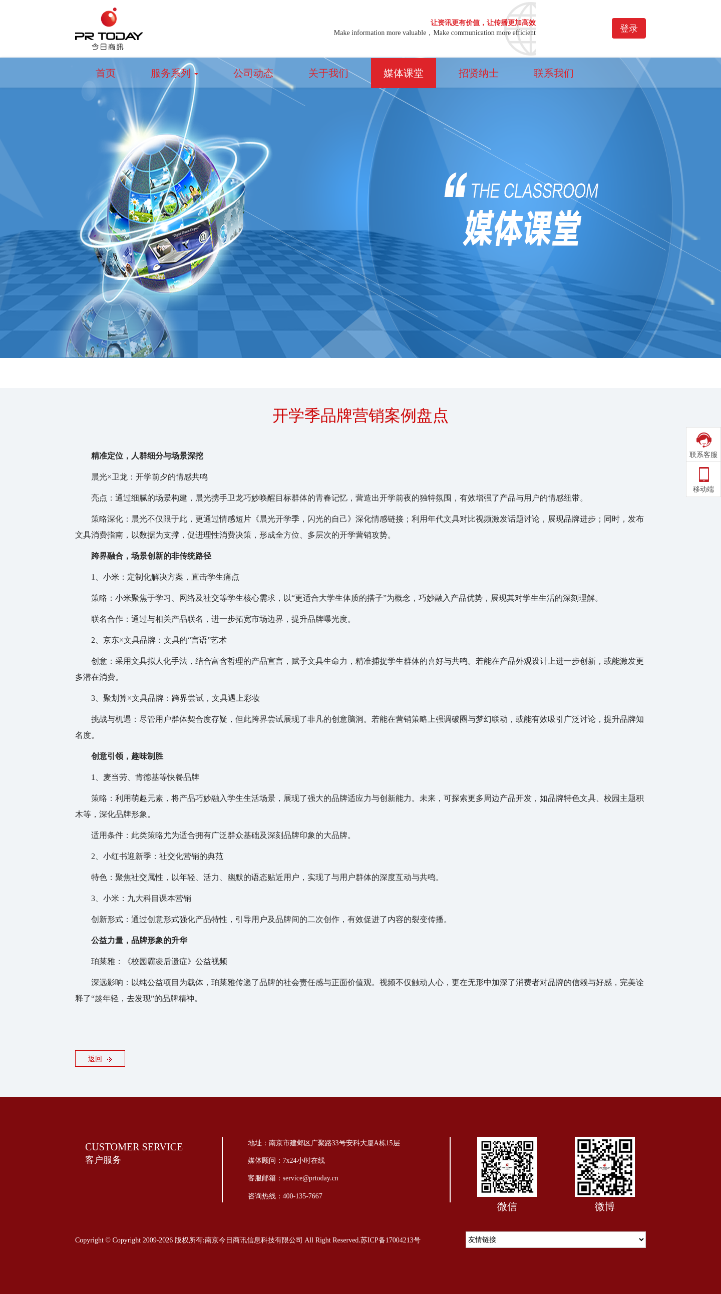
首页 (106, 73)
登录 (629, 29)
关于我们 (328, 73)
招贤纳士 (479, 73)
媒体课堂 (404, 73)
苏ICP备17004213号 (390, 1240)
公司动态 (253, 73)
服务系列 (174, 73)
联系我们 (554, 73)
